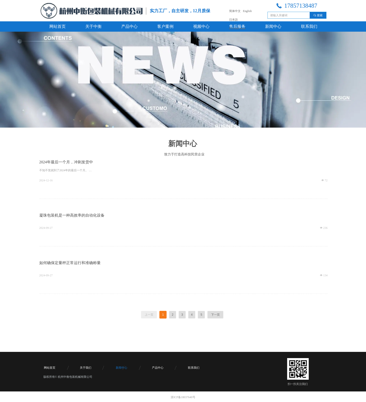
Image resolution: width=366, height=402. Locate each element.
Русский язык (237, 28)
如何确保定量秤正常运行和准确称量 (70, 263)
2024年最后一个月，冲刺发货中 (66, 162)
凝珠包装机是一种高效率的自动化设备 (72, 215)
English (247, 11)
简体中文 (235, 11)
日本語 (233, 19)
